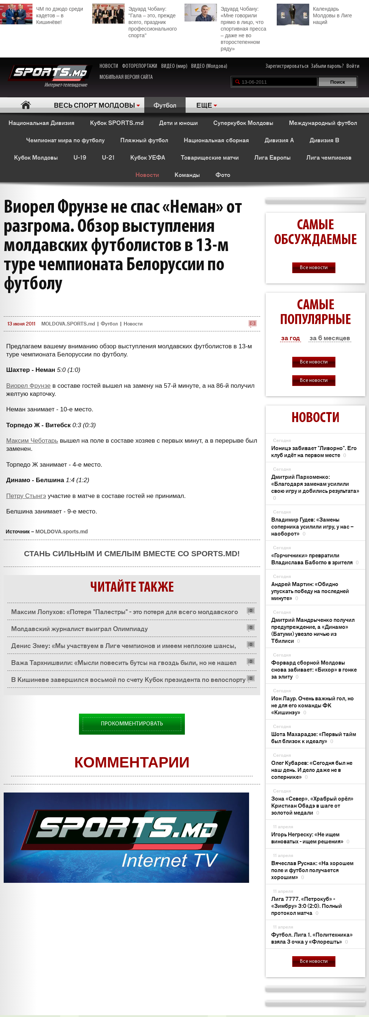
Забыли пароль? (327, 66)
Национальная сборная (216, 140)
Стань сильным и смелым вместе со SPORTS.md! (132, 553)
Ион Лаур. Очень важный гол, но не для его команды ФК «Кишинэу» (312, 704)
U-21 (108, 157)
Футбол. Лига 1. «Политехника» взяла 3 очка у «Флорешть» (312, 938)
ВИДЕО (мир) (174, 66)
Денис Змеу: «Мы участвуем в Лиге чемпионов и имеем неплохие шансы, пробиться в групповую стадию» (123, 647)
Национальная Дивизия (41, 122)
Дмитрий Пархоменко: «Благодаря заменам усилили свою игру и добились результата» (315, 487)
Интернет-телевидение (50, 76)
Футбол (165, 104)
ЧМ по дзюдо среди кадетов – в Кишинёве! (41, 14)
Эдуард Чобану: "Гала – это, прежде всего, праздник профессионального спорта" (134, 21)
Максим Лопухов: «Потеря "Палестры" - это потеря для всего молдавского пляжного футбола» (124, 613)
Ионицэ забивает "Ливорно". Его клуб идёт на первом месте (314, 451)
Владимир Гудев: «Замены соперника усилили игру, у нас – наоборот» (312, 526)
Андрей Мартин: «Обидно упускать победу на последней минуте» (310, 590)
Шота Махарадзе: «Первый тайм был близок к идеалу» (313, 737)
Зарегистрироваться (287, 66)
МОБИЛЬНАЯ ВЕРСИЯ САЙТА (126, 77)
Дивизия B (324, 140)
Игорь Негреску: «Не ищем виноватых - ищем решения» (310, 837)
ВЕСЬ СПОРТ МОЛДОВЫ (94, 104)
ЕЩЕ (204, 104)
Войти (352, 66)
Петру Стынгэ (26, 495)
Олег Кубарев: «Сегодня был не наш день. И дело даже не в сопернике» (311, 769)
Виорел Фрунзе (28, 385)
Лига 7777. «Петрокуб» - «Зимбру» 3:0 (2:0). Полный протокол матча (306, 905)
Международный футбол (323, 122)
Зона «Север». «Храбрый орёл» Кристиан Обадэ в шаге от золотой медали (312, 805)
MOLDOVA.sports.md (61, 531)
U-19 (79, 157)
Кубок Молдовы (36, 157)
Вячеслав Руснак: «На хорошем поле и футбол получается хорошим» (312, 869)
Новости (147, 174)
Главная (26, 105)
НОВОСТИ (109, 66)
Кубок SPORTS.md (117, 122)
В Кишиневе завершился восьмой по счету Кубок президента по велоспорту (128, 679)
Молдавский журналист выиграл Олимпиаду (79, 628)
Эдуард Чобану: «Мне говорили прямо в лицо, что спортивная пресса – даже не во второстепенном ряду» (225, 28)
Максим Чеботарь (32, 440)
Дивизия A (279, 140)
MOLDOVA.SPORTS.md (68, 323)
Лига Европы (272, 157)
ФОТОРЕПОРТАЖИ (139, 66)
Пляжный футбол (144, 140)
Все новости (314, 268)
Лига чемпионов (329, 157)
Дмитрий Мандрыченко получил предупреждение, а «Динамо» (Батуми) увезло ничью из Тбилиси (313, 630)
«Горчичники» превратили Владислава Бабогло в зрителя (315, 558)
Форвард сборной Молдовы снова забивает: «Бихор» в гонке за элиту (314, 669)
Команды (187, 174)
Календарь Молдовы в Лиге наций (314, 14)
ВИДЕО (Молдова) (209, 66)
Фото (222, 174)
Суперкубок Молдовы (243, 122)
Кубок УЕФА (147, 157)
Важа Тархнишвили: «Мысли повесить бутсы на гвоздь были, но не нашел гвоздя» (124, 664)
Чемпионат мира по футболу (65, 140)
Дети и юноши (178, 122)
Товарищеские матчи (210, 157)
